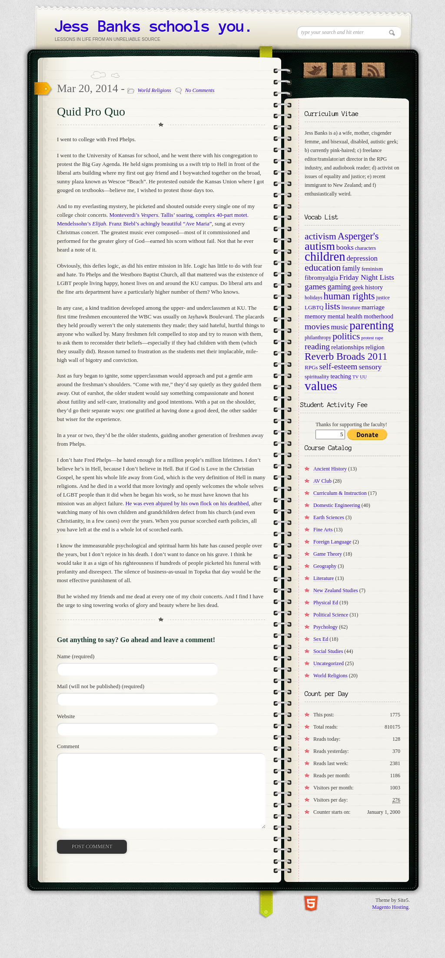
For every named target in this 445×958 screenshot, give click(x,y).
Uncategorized (328, 663)
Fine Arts (322, 530)
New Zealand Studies (335, 590)
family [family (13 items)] (351, 268)
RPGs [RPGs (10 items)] (311, 367)
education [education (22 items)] (323, 267)
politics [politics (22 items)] (346, 336)
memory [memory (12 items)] (315, 316)
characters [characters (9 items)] (365, 248)
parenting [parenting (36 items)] (371, 325)
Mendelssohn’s (81, 223)
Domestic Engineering (336, 505)
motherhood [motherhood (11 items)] (378, 316)
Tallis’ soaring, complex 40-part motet (204, 215)
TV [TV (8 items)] (355, 377)
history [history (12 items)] (374, 287)
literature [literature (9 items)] (351, 308)
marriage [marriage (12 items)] (373, 307)
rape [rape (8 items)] (379, 337)
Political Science (330, 615)
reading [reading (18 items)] (317, 346)
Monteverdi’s (134, 215)
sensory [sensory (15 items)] (370, 367)
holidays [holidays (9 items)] (313, 298)
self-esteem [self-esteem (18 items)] (338, 366)
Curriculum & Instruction (340, 493)
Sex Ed (320, 639)
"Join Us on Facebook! (344, 68)
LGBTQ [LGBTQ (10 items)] (314, 307)
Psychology (325, 627)
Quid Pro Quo (91, 111)
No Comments (200, 90)
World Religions (154, 90)
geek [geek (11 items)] (358, 287)
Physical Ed (325, 603)
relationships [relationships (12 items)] (347, 347)
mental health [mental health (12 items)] (345, 316)
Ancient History (330, 469)
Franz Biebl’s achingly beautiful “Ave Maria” (160, 223)
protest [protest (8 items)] (367, 337)
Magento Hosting (390, 907)
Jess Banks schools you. (154, 26)
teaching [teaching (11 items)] (340, 376)
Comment (68, 746)
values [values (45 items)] (321, 386)
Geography (324, 566)
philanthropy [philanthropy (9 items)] (318, 338)
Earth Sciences (328, 517)
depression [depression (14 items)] (361, 258)
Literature (323, 578)
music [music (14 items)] (339, 327)
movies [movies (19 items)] (317, 326)
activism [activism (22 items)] (320, 236)
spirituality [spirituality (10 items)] (317, 376)
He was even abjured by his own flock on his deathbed (187, 503)
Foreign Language (332, 542)
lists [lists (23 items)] (332, 306)
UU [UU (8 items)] (363, 377)
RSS (373, 68)
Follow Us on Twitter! (314, 68)
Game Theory (327, 554)
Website (66, 716)
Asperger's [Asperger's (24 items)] (358, 236)
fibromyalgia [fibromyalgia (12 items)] (321, 277)
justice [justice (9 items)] (383, 298)
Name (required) (75, 656)
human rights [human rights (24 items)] (349, 296)
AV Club (322, 481)
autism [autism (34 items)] (320, 246)
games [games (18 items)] (315, 286)
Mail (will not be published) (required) (100, 686)
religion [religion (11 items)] (375, 347)
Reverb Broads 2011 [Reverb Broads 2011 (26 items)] (346, 356)
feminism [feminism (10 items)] (372, 268)
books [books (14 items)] (345, 247)
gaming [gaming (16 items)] (339, 286)
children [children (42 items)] (325, 256)
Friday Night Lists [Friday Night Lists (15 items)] (366, 277)
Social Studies (328, 651)
